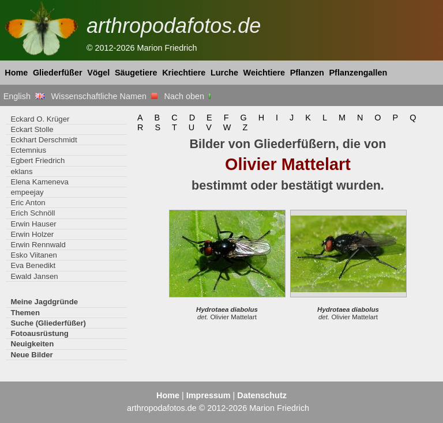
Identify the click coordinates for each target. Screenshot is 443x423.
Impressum (208, 395)
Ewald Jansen (34, 276)
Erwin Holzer (32, 234)
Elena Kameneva (39, 181)
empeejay (26, 192)
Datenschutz (262, 395)
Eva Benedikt (32, 265)
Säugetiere (136, 72)
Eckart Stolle (31, 129)
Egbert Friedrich (37, 160)
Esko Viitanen (33, 255)
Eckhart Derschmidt (43, 139)
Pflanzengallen (358, 72)
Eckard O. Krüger (39, 119)
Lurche (224, 72)
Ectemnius (28, 150)
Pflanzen (307, 72)
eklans (21, 171)
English (23, 96)
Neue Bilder (31, 354)
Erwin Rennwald (37, 244)
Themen (25, 312)
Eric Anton (27, 202)
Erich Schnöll (32, 213)
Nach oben (188, 96)
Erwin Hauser (33, 224)
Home (16, 72)
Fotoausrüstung (39, 333)
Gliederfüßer (57, 72)
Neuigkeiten (32, 343)
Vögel (98, 72)
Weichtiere (264, 72)
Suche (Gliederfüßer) (48, 323)
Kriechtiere (183, 72)
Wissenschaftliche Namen (104, 96)
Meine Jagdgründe (44, 301)
